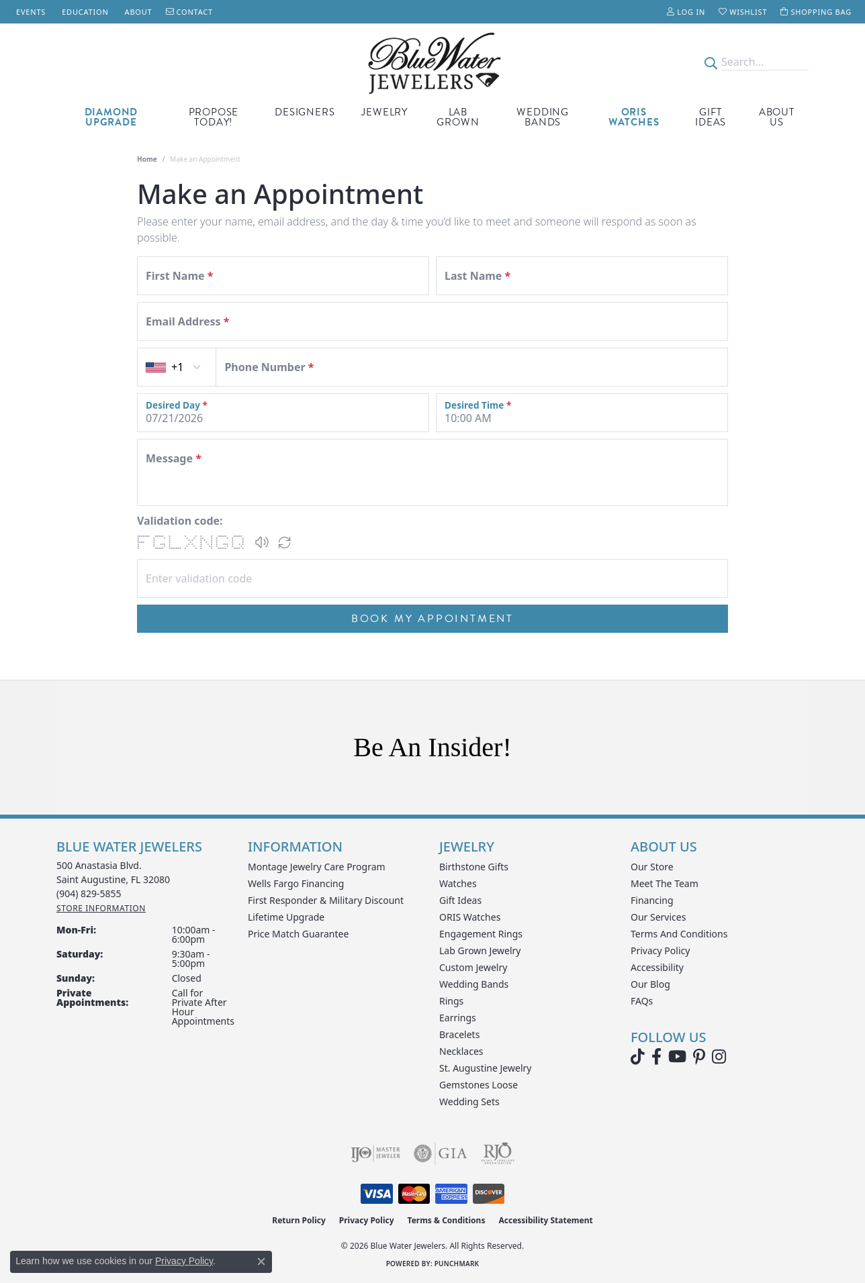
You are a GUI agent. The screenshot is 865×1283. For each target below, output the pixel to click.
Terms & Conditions (447, 1220)
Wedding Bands (542, 117)
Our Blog (650, 984)
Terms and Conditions (679, 933)
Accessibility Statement (545, 1220)
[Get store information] (101, 908)
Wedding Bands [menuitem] (473, 984)
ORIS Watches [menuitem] (469, 917)
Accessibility (657, 967)
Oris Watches (633, 117)
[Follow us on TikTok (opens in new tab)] (638, 1057)
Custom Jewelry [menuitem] (473, 967)
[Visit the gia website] (440, 1153)
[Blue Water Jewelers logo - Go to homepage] (432, 62)
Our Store (652, 866)
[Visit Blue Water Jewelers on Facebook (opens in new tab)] (656, 1057)
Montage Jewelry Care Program (316, 866)
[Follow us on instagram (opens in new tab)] (719, 1057)
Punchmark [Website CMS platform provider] (457, 1263)
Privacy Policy (660, 950)
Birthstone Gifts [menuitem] (473, 866)
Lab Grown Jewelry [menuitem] (480, 950)
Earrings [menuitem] (457, 1017)
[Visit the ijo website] (376, 1153)
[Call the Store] (89, 893)
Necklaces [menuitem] (461, 1051)
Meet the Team (664, 883)
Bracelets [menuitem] (459, 1034)
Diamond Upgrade (111, 117)
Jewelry (384, 112)
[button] (686, 11)
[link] (29, 11)
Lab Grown (458, 117)
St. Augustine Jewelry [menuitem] (485, 1068)
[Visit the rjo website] (497, 1153)
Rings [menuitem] (451, 1000)
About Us (776, 117)
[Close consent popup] (261, 1262)
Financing (652, 900)
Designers (304, 112)
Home (147, 159)
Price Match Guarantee (298, 933)
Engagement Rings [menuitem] (480, 933)
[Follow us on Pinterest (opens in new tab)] (699, 1057)
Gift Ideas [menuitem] (460, 900)
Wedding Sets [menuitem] (469, 1101)
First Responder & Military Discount (326, 900)
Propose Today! (214, 117)
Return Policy (299, 1220)
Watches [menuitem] (458, 883)
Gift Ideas (710, 117)
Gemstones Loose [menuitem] (478, 1084)
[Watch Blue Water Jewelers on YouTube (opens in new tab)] (677, 1057)
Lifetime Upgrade (286, 917)
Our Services (658, 917)
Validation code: (180, 520)
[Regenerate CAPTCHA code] (285, 542)
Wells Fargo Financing (296, 883)
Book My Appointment (432, 619)
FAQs (642, 1000)
